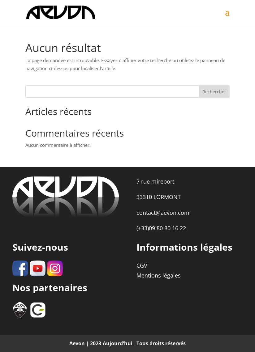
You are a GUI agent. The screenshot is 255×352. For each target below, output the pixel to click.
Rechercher (214, 92)
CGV (141, 265)
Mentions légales (158, 275)
